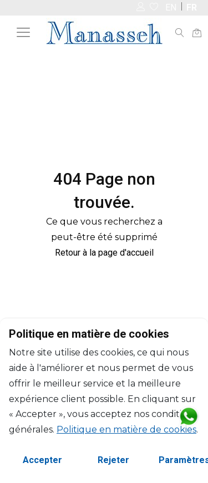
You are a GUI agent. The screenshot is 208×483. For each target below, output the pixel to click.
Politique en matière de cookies (126, 429)
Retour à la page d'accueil (104, 252)
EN (170, 7)
